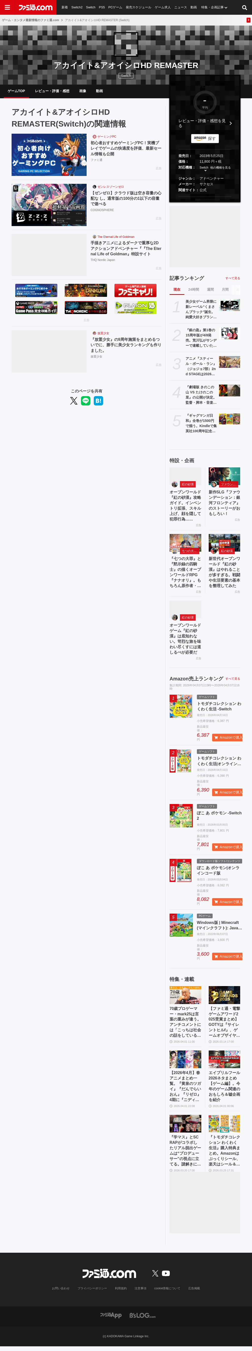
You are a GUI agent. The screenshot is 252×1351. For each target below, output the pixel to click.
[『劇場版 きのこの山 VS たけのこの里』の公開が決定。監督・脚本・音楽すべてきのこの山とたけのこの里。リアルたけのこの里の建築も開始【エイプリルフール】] (229, 391)
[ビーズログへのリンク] (143, 1320)
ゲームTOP (16, 91)
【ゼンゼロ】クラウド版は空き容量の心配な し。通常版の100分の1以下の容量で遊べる (126, 199)
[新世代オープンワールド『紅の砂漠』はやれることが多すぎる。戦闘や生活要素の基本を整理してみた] (224, 544)
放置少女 (103, 334)
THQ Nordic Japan (103, 260)
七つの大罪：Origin (190, 552)
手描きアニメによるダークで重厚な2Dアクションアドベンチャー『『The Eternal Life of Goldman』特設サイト (126, 249)
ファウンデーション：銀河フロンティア (229, 485)
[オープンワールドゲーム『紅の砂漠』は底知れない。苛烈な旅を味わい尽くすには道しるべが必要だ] (185, 611)
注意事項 (140, 1293)
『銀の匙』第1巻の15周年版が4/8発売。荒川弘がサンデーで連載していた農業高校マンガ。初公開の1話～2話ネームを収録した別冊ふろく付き (201, 339)
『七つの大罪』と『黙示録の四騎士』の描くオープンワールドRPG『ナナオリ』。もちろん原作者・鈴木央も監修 (185, 574)
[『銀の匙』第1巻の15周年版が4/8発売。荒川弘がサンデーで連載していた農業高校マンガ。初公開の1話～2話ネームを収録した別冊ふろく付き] (229, 334)
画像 (82, 91)
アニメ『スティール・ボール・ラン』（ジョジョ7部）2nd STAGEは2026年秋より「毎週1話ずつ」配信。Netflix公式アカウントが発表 (201, 367)
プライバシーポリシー (92, 1293)
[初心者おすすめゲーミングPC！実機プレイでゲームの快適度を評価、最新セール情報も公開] (49, 155)
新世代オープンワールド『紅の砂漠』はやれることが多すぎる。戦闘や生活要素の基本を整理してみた (224, 574)
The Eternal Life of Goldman (115, 237)
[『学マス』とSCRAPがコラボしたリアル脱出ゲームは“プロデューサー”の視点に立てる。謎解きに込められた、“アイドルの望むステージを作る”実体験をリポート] (185, 1127)
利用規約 (121, 1293)
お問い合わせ (61, 1293)
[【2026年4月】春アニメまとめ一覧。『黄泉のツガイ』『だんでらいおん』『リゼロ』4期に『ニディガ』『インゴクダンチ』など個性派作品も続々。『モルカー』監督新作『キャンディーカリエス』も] (185, 1063)
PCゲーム (115, 7)
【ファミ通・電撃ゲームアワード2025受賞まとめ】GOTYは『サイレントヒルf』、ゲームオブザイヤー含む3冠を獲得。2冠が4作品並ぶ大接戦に (224, 1025)
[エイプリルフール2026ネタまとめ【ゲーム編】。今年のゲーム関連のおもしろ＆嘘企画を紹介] (224, 1063)
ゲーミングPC (106, 137)
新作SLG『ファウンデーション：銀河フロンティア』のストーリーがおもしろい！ (224, 504)
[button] (204, 197)
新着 (65, 7)
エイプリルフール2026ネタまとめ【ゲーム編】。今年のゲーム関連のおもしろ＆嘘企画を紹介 (224, 1090)
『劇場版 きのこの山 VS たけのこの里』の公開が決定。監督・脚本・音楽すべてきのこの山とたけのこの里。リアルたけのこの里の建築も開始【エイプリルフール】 (201, 396)
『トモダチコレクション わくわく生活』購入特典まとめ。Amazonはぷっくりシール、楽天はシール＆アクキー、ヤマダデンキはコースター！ (224, 1155)
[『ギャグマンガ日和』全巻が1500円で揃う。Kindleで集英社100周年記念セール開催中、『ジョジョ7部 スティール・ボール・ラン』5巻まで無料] (229, 420)
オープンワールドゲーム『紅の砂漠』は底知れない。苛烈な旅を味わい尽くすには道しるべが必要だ (185, 641)
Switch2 (77, 7)
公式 (203, 191)
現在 (176, 290)
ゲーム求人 (163, 7)
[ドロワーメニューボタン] (7, 7)
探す (212, 139)
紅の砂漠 (188, 485)
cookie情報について (167, 1293)
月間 (225, 290)
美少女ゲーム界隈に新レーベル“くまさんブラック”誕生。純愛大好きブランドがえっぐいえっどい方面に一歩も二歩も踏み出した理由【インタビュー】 (201, 310)
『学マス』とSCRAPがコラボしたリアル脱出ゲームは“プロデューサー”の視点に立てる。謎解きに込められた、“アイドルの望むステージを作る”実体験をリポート (185, 1155)
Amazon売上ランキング (196, 681)
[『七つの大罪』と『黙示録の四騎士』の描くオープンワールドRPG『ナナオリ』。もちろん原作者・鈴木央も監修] (185, 544)
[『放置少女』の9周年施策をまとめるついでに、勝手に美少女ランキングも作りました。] (49, 352)
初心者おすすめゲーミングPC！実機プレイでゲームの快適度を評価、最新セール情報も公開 (126, 149)
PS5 (102, 7)
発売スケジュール (139, 7)
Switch (90, 7)
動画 (194, 7)
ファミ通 (96, 160)
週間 (210, 290)
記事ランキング (187, 279)
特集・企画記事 (213, 7)
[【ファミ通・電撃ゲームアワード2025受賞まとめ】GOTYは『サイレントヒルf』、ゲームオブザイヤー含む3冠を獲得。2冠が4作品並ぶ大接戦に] (224, 997)
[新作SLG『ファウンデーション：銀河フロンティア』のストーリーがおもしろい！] (224, 477)
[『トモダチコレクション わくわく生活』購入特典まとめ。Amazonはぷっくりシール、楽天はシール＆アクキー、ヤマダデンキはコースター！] (224, 1127)
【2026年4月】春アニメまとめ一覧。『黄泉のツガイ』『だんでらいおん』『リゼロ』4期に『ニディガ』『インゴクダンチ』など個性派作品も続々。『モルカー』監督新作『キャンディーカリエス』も (185, 1090)
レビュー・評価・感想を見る (202, 123)
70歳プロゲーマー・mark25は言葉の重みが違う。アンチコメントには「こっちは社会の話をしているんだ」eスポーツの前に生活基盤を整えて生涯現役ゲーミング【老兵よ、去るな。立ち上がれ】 (185, 1025)
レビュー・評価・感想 (52, 91)
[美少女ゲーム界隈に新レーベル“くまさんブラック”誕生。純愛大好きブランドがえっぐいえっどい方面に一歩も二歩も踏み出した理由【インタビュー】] (229, 306)
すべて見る (232, 278)
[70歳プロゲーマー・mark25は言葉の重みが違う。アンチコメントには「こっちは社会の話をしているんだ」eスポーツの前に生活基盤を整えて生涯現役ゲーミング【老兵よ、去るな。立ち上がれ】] (185, 997)
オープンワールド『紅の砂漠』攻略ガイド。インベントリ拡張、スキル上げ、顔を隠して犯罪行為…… (185, 506)
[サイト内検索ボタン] (244, 7)
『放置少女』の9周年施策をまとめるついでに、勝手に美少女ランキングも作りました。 (126, 345)
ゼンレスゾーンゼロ (110, 187)
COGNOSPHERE (102, 210)
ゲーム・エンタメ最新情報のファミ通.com (30, 20)
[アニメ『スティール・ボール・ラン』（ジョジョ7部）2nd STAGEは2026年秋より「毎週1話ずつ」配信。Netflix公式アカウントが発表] (229, 363)
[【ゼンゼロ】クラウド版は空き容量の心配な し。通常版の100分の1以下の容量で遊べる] (49, 206)
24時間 (193, 290)
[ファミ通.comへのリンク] (35, 7)
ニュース (180, 7)
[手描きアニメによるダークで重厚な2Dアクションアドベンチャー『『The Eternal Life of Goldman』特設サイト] (49, 255)
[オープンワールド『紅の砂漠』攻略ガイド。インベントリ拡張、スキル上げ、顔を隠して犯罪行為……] (185, 477)
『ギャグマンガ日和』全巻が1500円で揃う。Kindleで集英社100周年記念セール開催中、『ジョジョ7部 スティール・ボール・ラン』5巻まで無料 (201, 424)
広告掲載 (194, 1293)
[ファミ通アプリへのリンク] (111, 1320)
